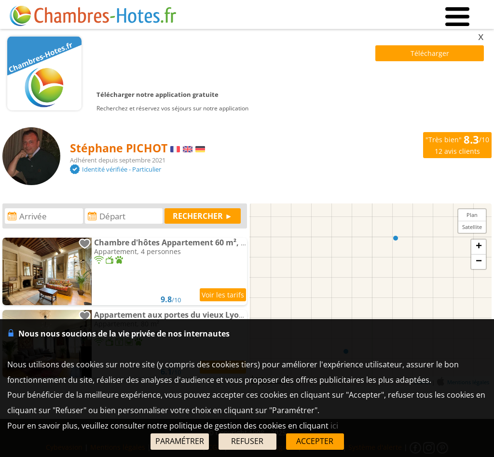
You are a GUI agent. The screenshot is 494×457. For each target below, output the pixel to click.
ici (334, 425)
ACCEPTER (314, 441)
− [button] (479, 262)
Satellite (472, 226)
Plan (472, 214)
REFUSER (247, 441)
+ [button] (479, 247)
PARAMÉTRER (179, 441)
